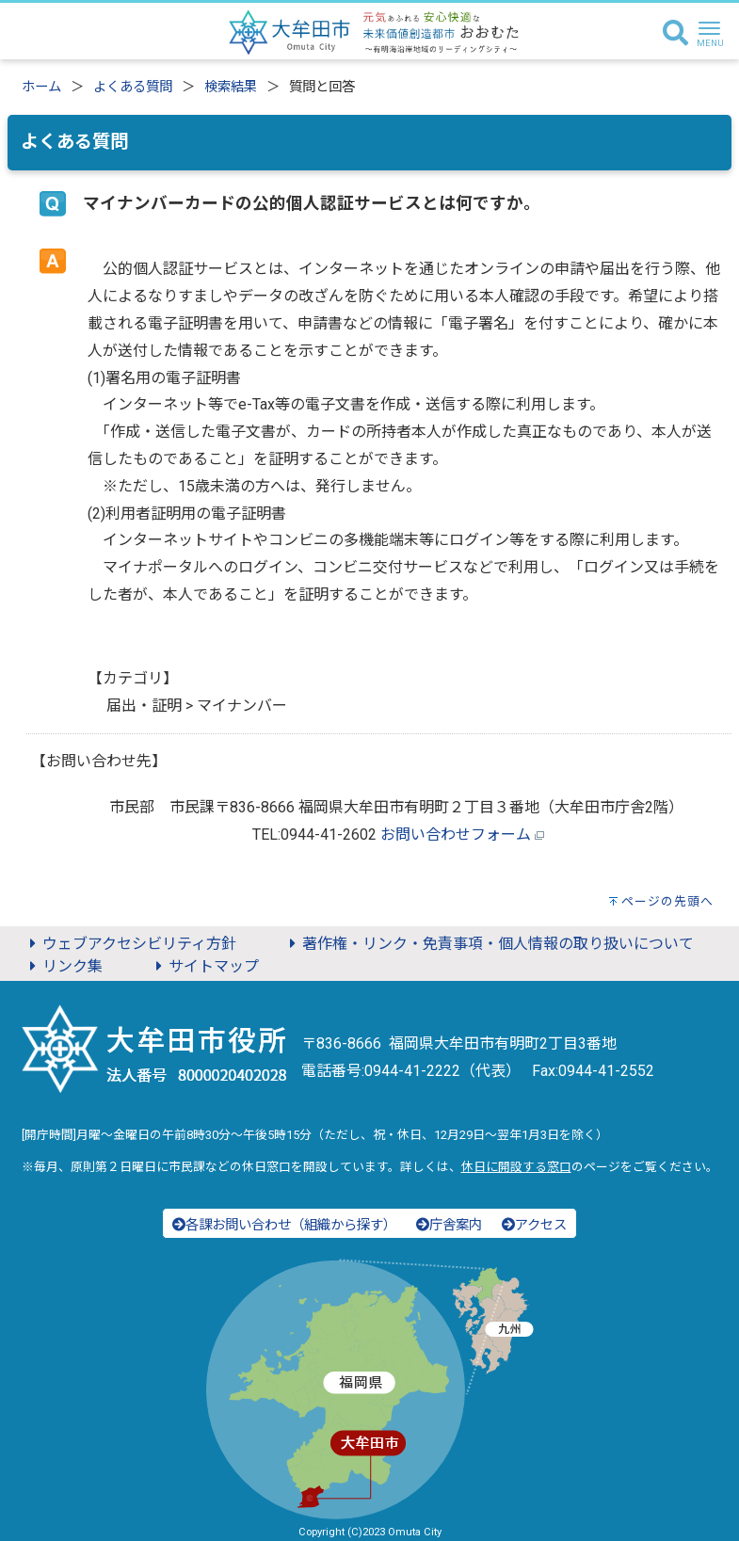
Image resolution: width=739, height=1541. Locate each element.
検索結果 (230, 87)
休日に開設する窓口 (516, 1167)
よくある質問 (132, 87)
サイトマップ (204, 966)
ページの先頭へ (667, 901)
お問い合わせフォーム (455, 834)
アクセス (534, 1225)
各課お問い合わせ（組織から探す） (284, 1225)
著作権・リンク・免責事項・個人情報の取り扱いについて (488, 944)
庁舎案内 (449, 1225)
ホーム (41, 87)
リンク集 (63, 966)
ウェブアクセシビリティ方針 (130, 944)
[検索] (675, 34)
